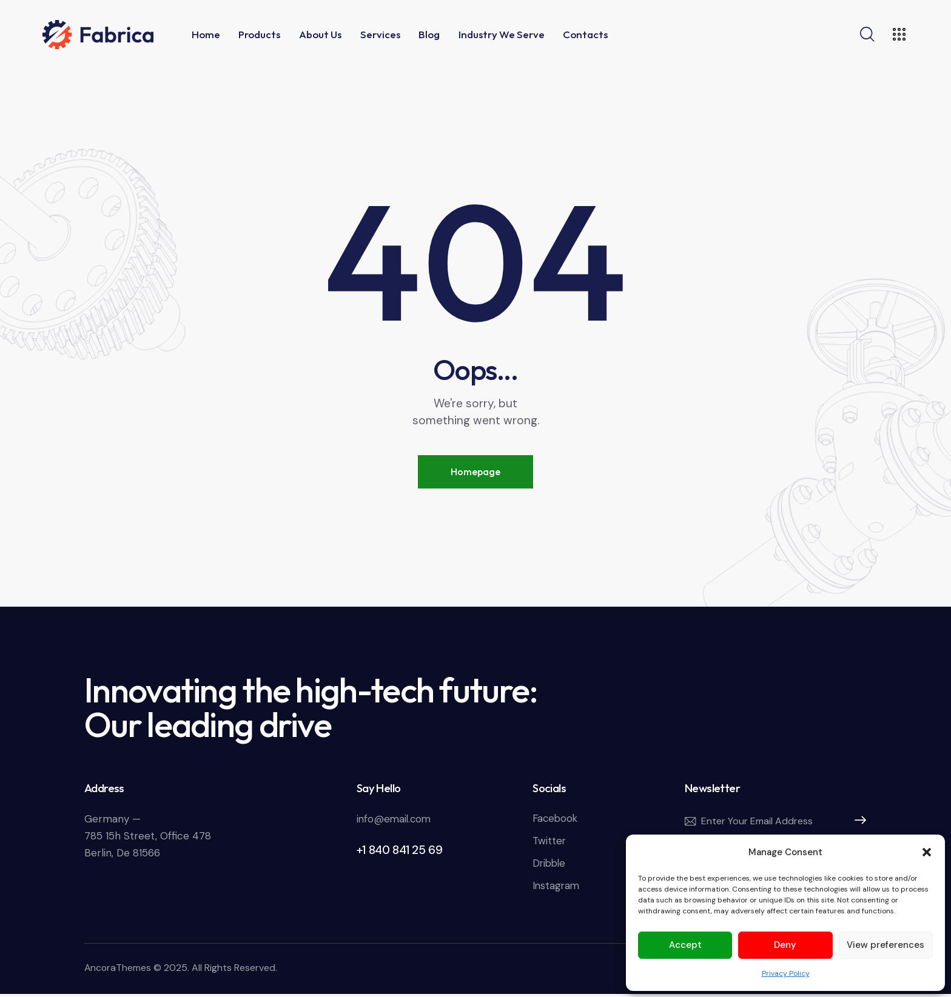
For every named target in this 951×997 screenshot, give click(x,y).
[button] (927, 852)
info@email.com (395, 819)
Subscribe (857, 822)
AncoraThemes (118, 971)
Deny (785, 945)
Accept (685, 945)
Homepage (475, 471)
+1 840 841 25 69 (400, 850)
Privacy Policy (786, 973)
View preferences (885, 945)
